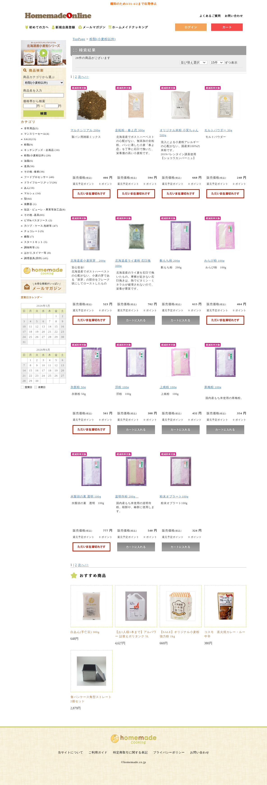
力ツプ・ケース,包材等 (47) (41, 225)
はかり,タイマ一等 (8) (37, 252)
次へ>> (83, 76)
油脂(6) (28, 160)
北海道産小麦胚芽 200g (88, 260)
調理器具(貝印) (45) (36, 258)
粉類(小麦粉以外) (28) (37, 155)
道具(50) (29, 166)
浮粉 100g (122, 387)
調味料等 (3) (31, 247)
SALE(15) (30, 139)
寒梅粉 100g (212, 387)
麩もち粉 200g (170, 260)
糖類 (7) (29, 236)
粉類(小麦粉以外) (102, 39)
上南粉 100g (168, 387)
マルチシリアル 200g (85, 130)
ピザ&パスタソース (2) (38, 220)
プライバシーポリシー (169, 752)
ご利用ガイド (98, 752)
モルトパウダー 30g (218, 130)
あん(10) (29, 187)
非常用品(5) (31, 128)
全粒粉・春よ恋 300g (130, 130)
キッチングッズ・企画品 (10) (42, 150)
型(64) (28, 198)
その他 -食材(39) (34, 171)
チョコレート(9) (34, 231)
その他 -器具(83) (34, 215)
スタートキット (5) (36, 242)
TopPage (79, 39)
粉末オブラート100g (174, 496)
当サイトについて (70, 752)
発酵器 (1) (30, 204)
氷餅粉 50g (78, 387)
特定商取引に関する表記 (130, 752)
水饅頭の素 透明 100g (86, 496)
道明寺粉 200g (127, 496)
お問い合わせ (199, 752)
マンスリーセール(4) (36, 133)
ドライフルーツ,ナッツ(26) (40, 182)
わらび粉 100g (214, 260)
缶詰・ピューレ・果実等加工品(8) (45, 209)
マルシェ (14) (32, 193)
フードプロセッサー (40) (39, 177)
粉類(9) (28, 144)
